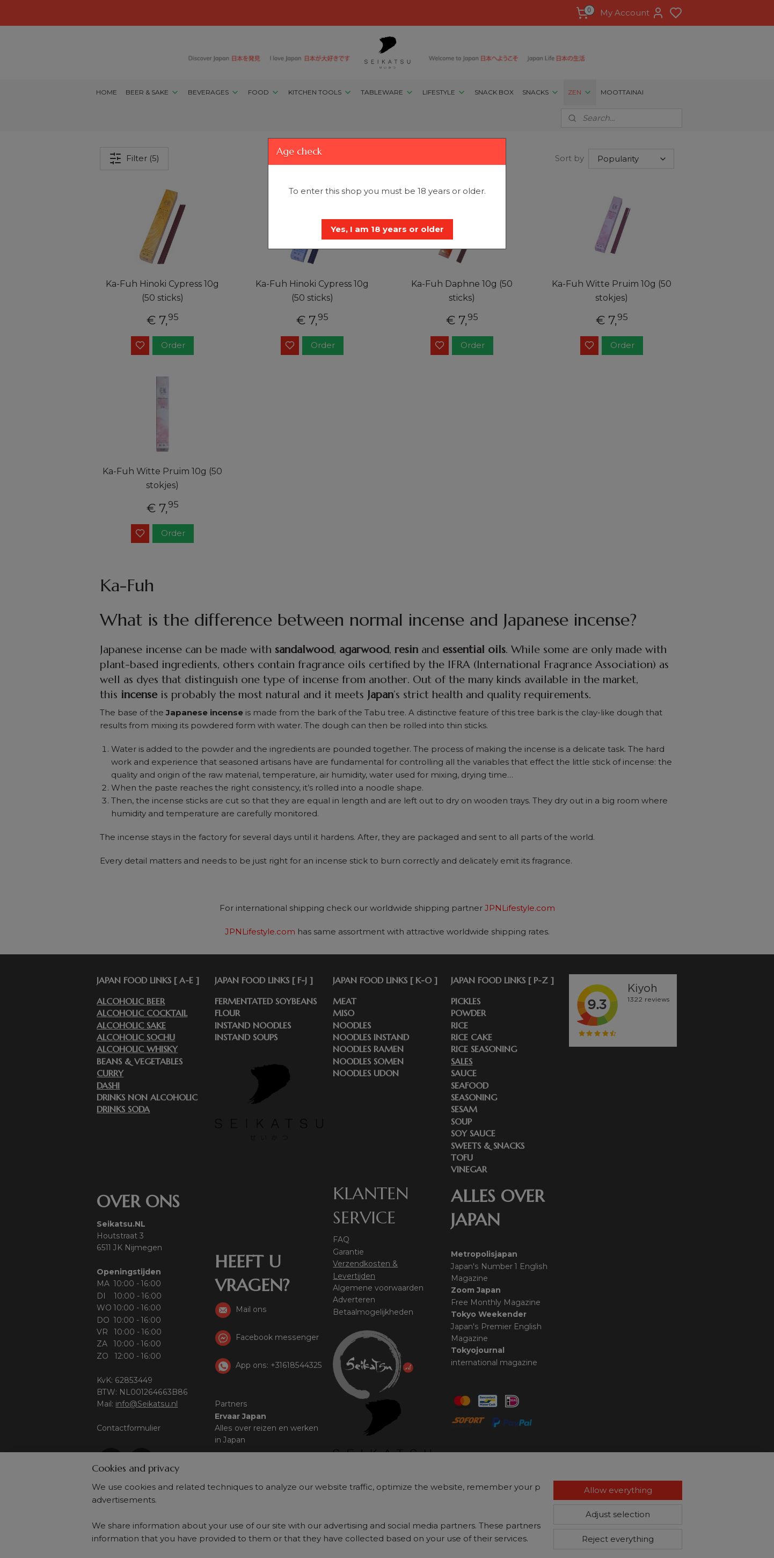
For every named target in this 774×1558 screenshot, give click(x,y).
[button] (387, 229)
